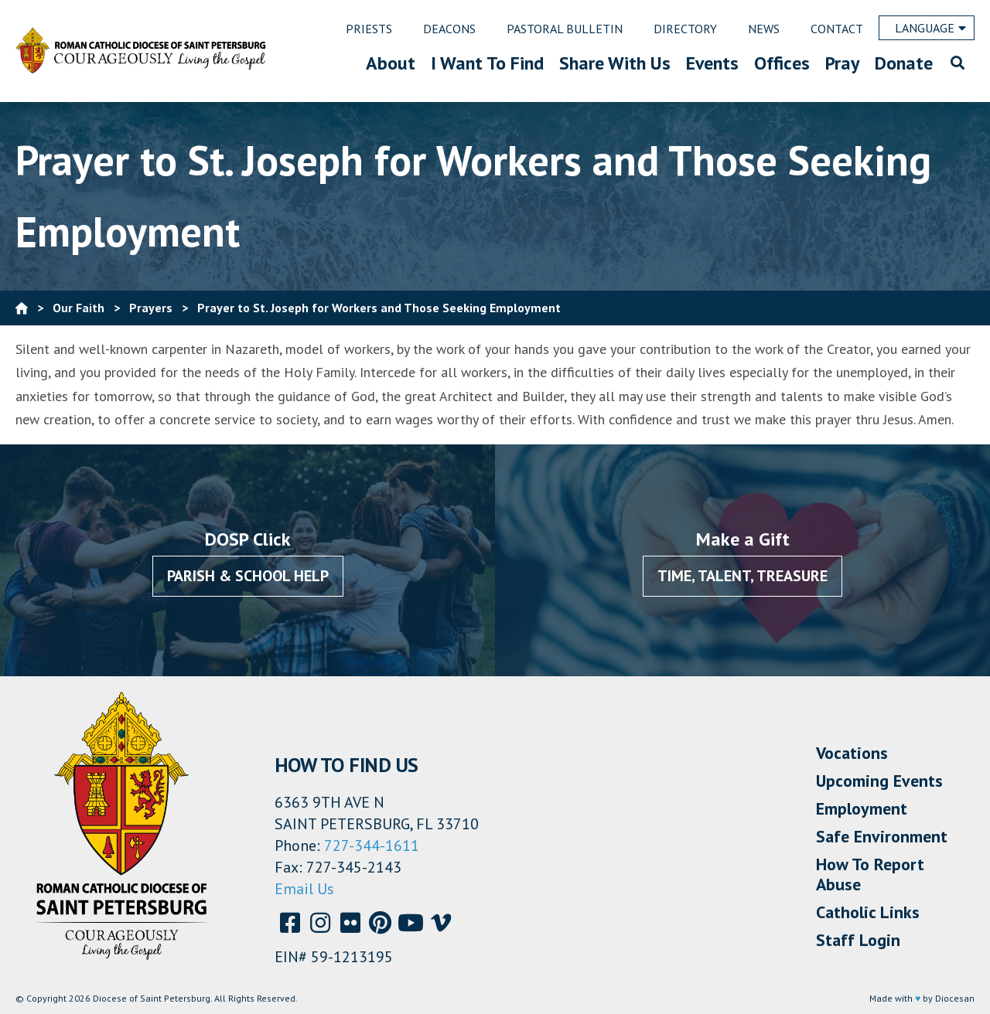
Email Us (304, 889)
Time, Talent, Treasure (742, 576)
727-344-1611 (371, 845)
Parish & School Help (248, 576)
